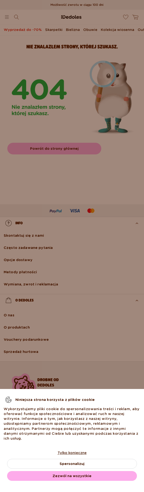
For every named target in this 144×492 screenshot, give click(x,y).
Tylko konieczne (72, 453)
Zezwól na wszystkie (72, 476)
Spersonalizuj (72, 464)
